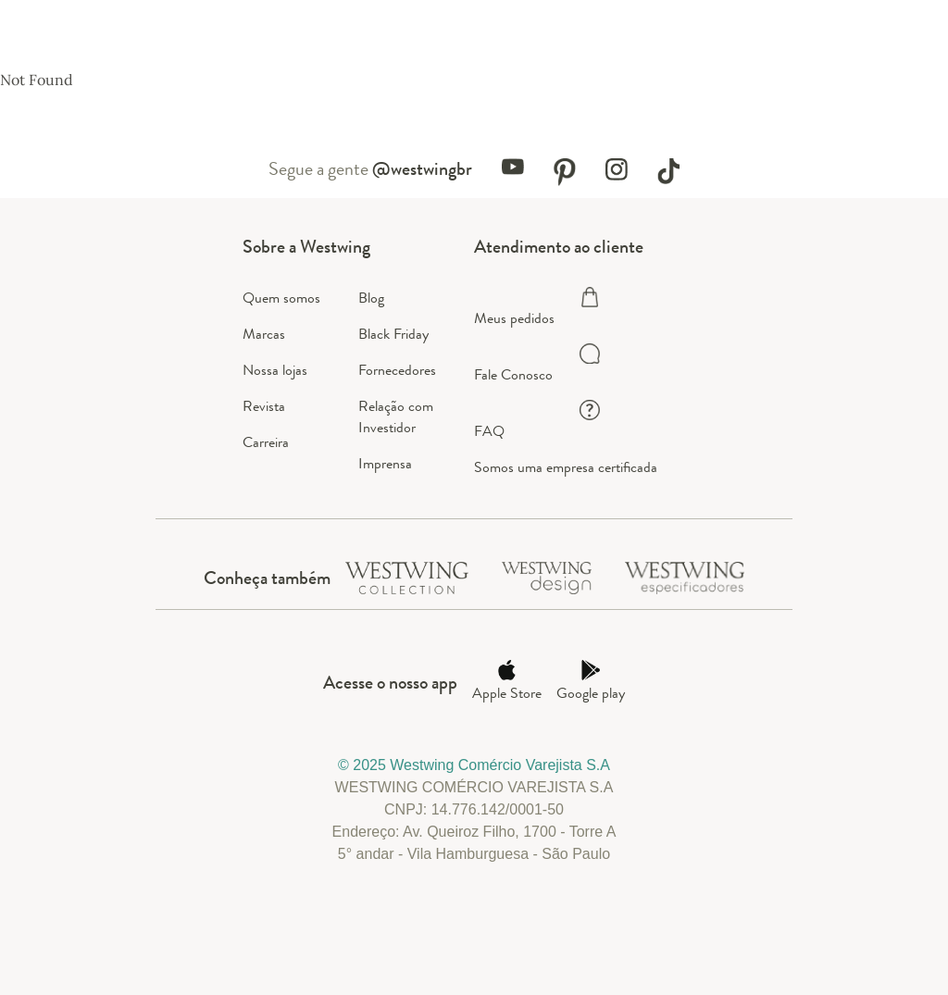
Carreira (266, 442)
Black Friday (393, 333)
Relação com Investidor (395, 416)
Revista (264, 406)
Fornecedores (397, 369)
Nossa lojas (275, 369)
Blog (371, 297)
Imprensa (385, 463)
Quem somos (281, 297)
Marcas (264, 333)
